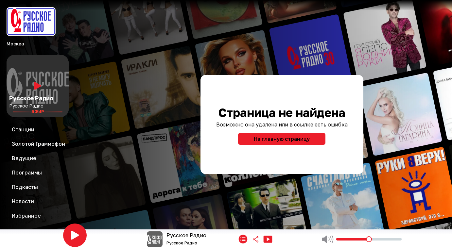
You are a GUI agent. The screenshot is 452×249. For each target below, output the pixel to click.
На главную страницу (282, 139)
